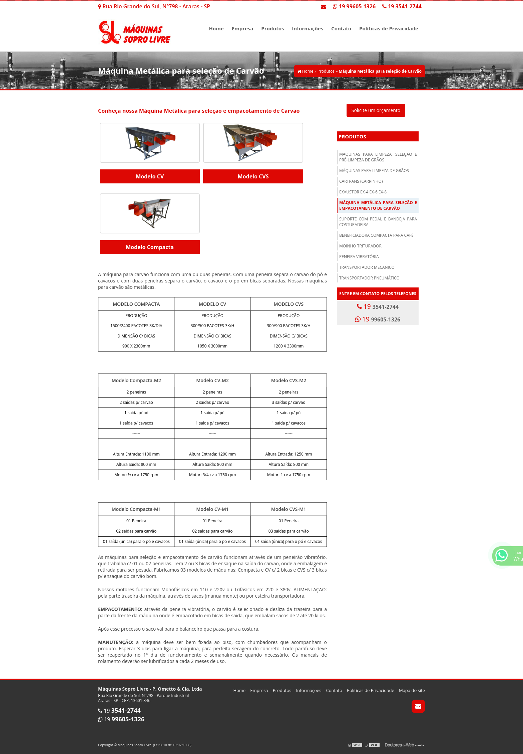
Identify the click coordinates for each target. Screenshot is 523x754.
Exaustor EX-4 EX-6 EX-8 (363, 192)
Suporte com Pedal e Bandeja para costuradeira (378, 221)
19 (402, 6)
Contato (341, 28)
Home (216, 28)
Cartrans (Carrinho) (361, 181)
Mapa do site (412, 690)
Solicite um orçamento (376, 110)
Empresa (242, 28)
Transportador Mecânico (367, 267)
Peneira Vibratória (359, 256)
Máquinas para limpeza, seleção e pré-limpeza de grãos (378, 157)
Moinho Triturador (360, 246)
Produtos (272, 28)
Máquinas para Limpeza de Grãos (374, 170)
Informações (307, 28)
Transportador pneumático (369, 278)
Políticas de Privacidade (388, 28)
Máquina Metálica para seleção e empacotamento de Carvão (378, 205)
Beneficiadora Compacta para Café (376, 235)
